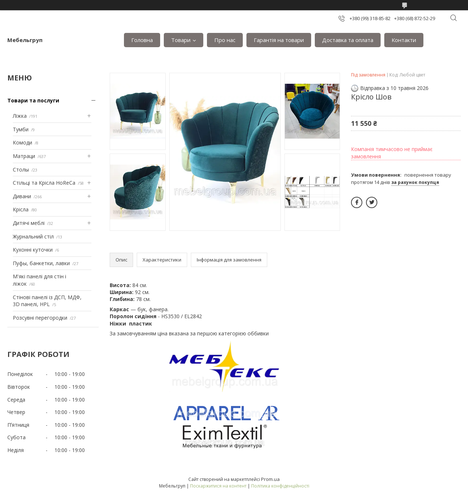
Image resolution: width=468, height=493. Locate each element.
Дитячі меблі (29, 222)
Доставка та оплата (347, 40)
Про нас (224, 40)
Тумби (21, 129)
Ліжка (20, 115)
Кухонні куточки (33, 249)
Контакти (404, 40)
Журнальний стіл (33, 236)
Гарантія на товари (279, 40)
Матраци (24, 156)
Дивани (22, 196)
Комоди (22, 142)
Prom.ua (270, 479)
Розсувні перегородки (40, 317)
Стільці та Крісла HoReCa (44, 182)
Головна (142, 40)
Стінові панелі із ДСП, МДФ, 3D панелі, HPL (47, 301)
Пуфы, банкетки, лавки (41, 263)
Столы (21, 169)
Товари (180, 40)
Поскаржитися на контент (218, 486)
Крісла (21, 209)
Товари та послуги (33, 100)
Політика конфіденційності (280, 486)
